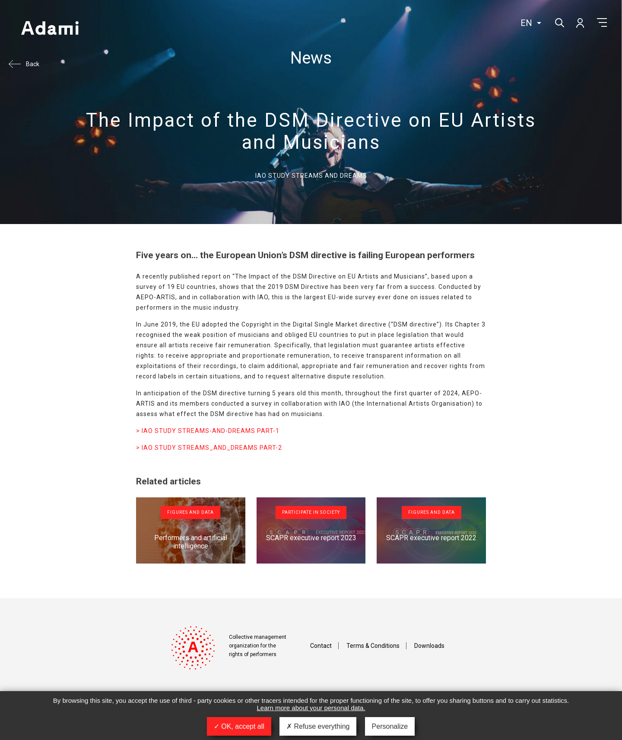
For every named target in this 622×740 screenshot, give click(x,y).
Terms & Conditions (373, 645)
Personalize (390, 726)
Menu (602, 22)
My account (579, 22)
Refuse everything (317, 726)
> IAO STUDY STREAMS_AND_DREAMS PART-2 (209, 447)
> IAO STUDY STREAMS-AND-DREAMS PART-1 (207, 430)
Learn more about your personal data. (311, 707)
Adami (50, 29)
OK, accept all (239, 726)
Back (32, 64)
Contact (321, 645)
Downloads (429, 645)
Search (558, 22)
